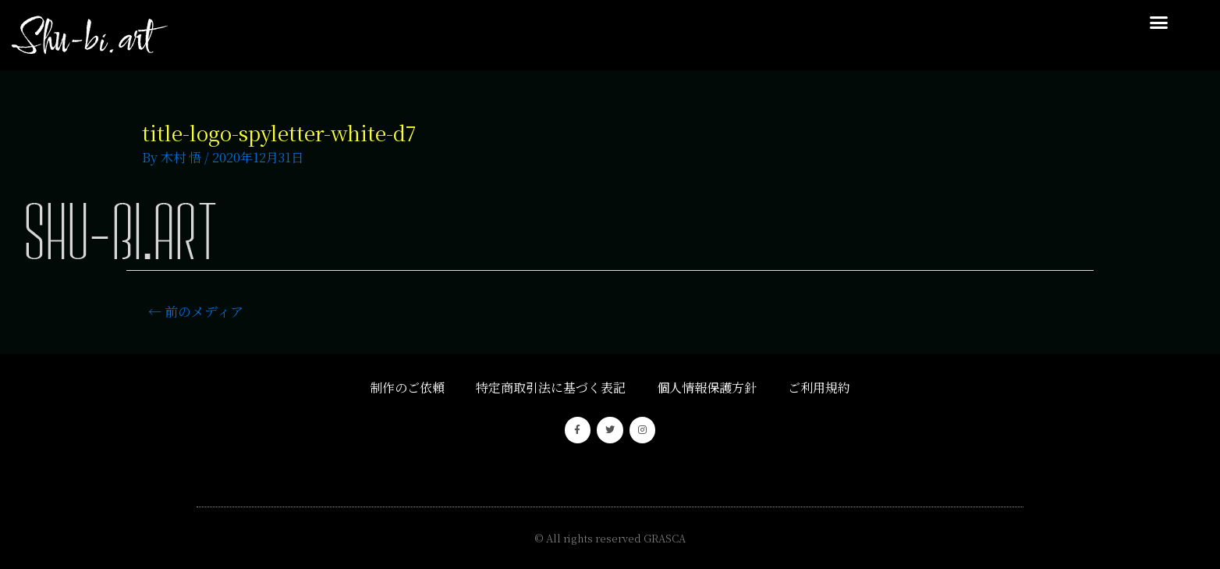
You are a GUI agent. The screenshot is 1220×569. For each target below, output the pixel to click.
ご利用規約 (819, 388)
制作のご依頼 (407, 388)
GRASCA (665, 538)
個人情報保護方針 (707, 388)
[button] (1159, 22)
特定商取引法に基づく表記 (551, 388)
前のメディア (195, 311)
